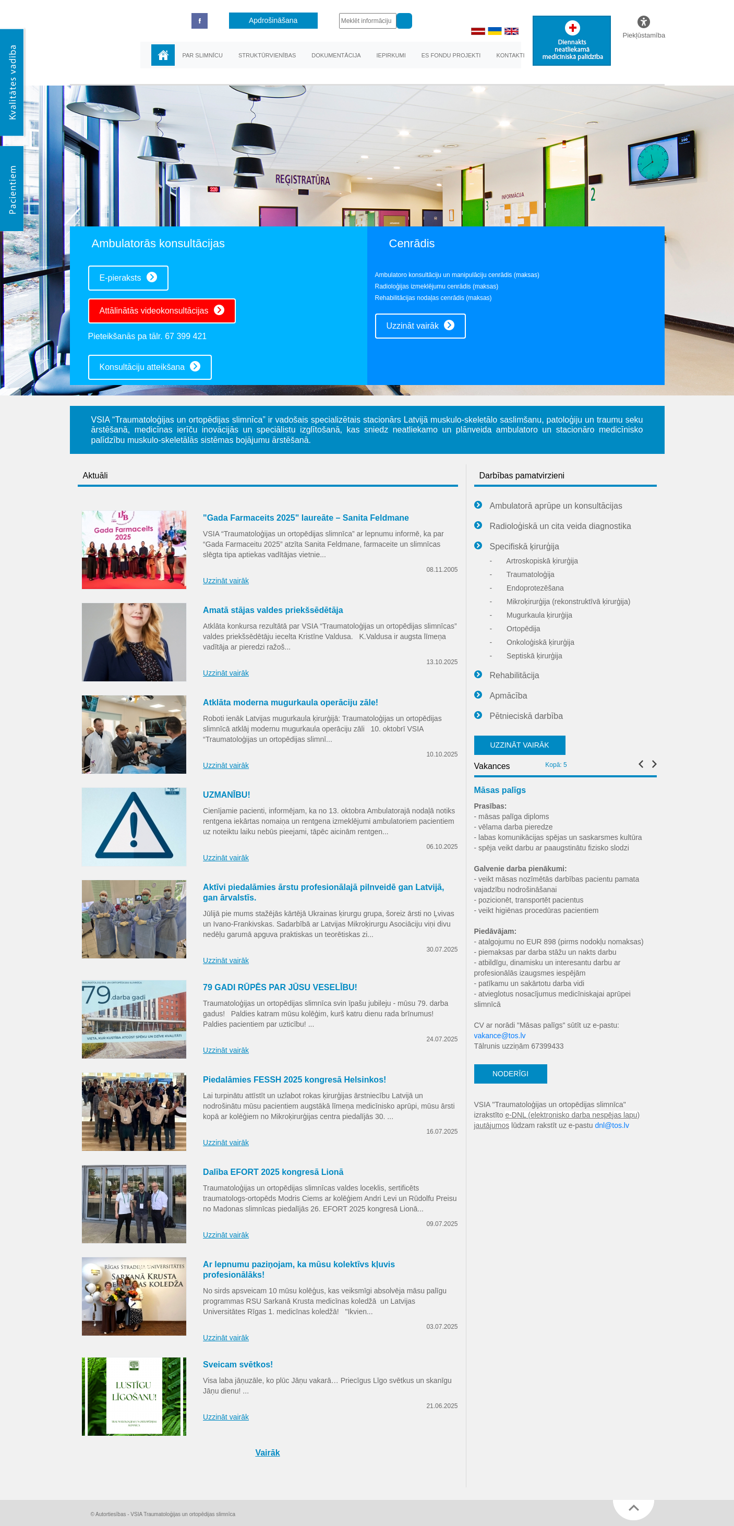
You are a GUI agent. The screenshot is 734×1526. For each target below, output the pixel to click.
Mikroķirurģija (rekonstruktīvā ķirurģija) (560, 601)
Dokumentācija (335, 55)
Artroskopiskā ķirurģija (534, 561)
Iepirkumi (390, 55)
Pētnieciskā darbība (518, 716)
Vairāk (267, 1452)
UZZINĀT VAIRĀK (519, 745)
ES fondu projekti (451, 55)
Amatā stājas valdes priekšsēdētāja (273, 610)
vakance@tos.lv (500, 1035)
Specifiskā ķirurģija (516, 547)
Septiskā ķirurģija (526, 656)
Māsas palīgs (500, 790)
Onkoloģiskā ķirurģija (532, 642)
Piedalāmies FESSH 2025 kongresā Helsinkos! (294, 1079)
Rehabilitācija (506, 675)
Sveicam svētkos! (238, 1364)
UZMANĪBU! (226, 794)
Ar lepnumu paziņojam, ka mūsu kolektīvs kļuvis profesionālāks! (299, 1269)
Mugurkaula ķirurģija (531, 615)
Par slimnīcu (203, 55)
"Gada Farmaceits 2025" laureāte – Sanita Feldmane (306, 517)
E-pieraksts (128, 277)
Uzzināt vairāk (420, 325)
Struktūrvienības (267, 55)
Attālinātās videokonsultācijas (162, 310)
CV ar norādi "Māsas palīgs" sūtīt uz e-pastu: (546, 1025)
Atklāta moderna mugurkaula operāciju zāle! (290, 702)
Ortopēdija (515, 628)
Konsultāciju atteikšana (150, 366)
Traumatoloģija (522, 574)
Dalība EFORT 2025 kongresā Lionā (273, 1172)
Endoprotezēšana (527, 588)
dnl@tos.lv (612, 1125)
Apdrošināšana (273, 20)
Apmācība (500, 696)
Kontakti (510, 55)
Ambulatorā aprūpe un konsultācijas (548, 506)
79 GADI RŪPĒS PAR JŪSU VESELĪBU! (280, 987)
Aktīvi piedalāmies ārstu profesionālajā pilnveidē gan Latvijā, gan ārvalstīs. (323, 892)
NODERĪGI (510, 1074)
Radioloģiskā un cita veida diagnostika (552, 526)
